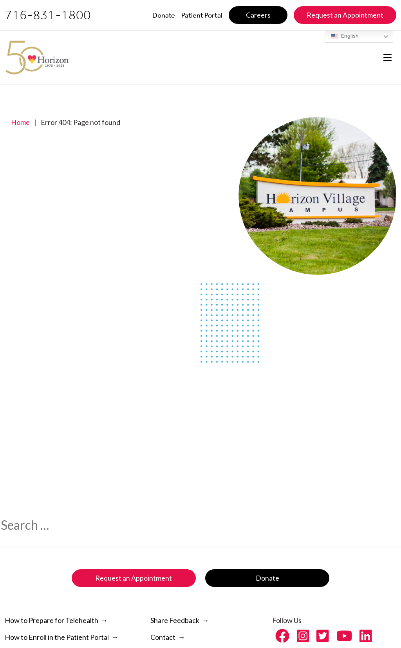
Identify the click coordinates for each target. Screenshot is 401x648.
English (345, 36)
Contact (162, 637)
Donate (267, 578)
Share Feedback (174, 620)
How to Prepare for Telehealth (51, 620)
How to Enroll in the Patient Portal (57, 637)
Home (20, 122)
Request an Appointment (133, 578)
